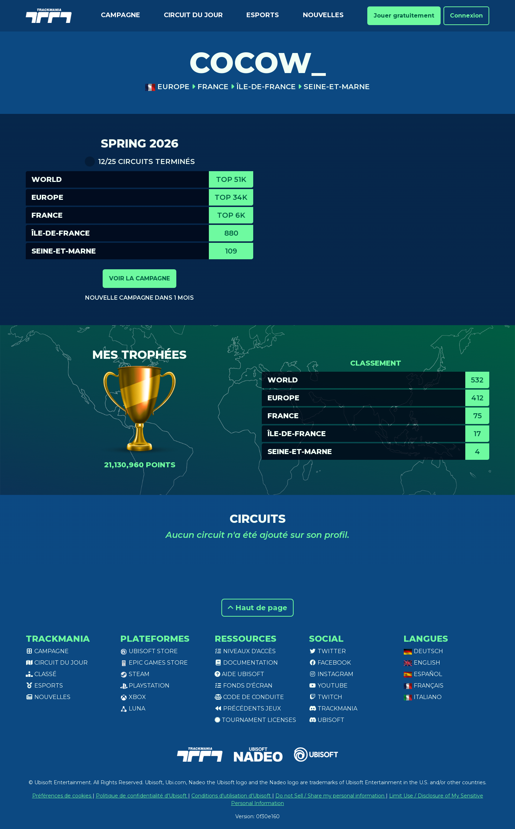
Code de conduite (249, 697)
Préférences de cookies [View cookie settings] (62, 795)
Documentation (246, 662)
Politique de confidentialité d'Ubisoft (142, 795)
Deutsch (423, 651)
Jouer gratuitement (404, 15)
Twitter (327, 651)
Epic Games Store (154, 662)
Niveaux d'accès (245, 651)
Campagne (120, 15)
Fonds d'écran (244, 685)
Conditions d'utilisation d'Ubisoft (231, 795)
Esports (262, 15)
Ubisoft (326, 720)
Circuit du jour (193, 15)
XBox (133, 697)
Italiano (422, 697)
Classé (41, 674)
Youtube (328, 685)
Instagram (331, 674)
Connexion (466, 15)
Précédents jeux (248, 708)
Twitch (325, 697)
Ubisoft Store (149, 651)
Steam (134, 674)
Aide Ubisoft (239, 674)
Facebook (330, 662)
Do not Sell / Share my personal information (330, 795)
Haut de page (257, 607)
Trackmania (333, 708)
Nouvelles (323, 15)
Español (422, 674)
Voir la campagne (139, 278)
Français (423, 685)
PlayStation (145, 685)
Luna (132, 708)
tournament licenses (255, 720)
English (421, 662)
